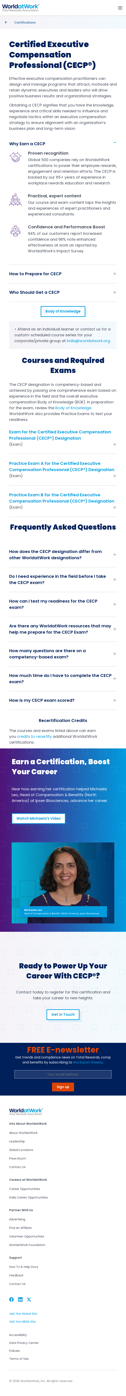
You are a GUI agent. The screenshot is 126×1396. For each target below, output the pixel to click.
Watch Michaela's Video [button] (38, 818)
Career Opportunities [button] (24, 1189)
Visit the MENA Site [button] (22, 1322)
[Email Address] (63, 1074)
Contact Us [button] (17, 1167)
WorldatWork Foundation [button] (27, 1245)
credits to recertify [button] (34, 736)
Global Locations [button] (21, 1150)
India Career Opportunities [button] (28, 1197)
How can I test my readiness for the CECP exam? (53, 604)
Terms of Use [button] (19, 1359)
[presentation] (6, 22)
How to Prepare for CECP (35, 274)
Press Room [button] (17, 1158)
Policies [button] (14, 1351)
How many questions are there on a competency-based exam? (47, 654)
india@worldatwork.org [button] (88, 340)
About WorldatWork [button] (23, 1133)
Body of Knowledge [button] (63, 313)
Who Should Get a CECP (34, 292)
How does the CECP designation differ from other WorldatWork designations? (55, 555)
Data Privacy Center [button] (24, 1343)
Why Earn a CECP (27, 144)
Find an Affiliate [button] (20, 1228)
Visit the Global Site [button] (23, 1314)
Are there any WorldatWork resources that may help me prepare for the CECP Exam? (60, 629)
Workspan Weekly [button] (88, 1062)
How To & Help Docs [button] (23, 1267)
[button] (21, 8)
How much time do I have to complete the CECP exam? (60, 679)
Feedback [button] (16, 1275)
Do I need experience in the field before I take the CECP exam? (57, 579)
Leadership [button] (17, 1141)
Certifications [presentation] (25, 22)
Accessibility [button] (18, 1335)
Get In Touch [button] (63, 1016)
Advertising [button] (17, 1219)
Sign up (63, 1087)
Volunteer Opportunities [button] (26, 1236)
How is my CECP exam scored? (41, 700)
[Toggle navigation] (120, 8)
